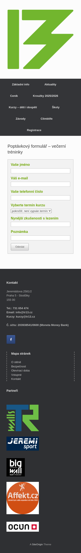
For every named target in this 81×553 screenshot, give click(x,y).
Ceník (14, 95)
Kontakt (16, 379)
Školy (56, 107)
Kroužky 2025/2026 (45, 95)
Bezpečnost (18, 366)
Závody (21, 118)
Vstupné (16, 374)
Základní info (20, 84)
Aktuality (50, 84)
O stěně (16, 362)
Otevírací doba (20, 370)
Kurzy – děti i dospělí (23, 107)
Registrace (34, 130)
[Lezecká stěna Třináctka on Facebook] (10, 339)
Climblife (46, 118)
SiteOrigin (37, 544)
